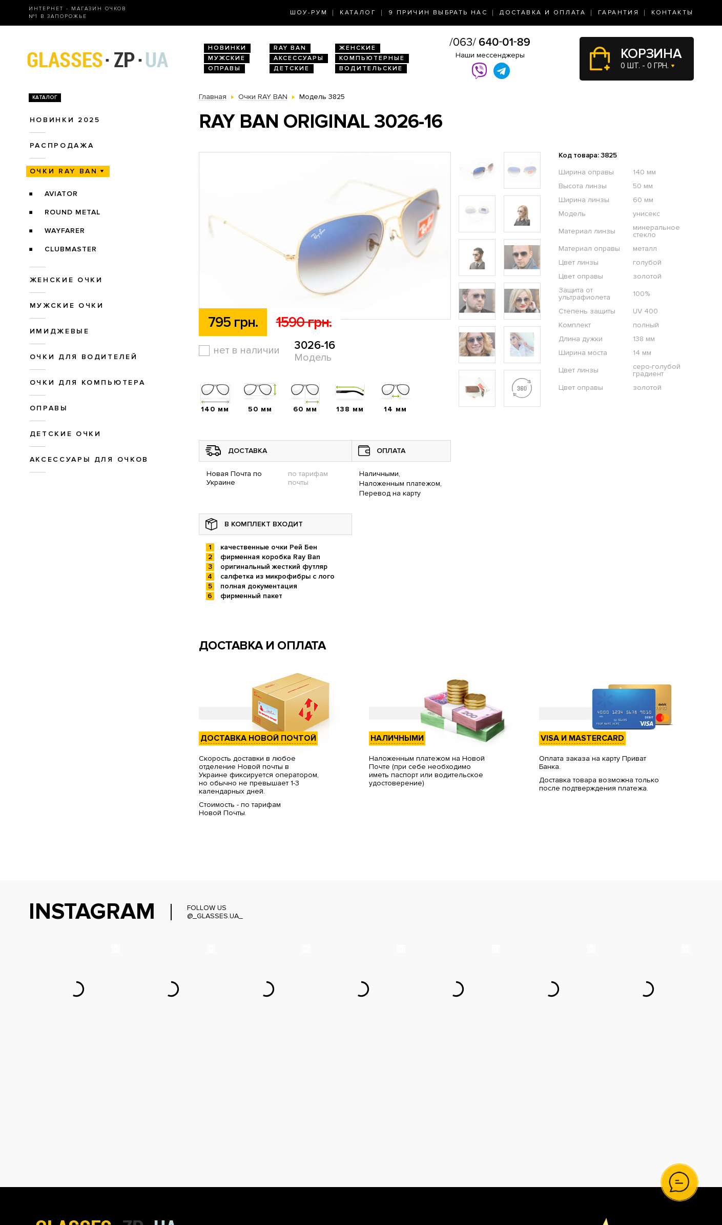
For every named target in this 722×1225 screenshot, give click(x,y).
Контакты (672, 12)
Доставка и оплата (543, 12)
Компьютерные (372, 58)
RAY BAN (290, 48)
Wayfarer (65, 230)
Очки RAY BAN (64, 171)
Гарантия (618, 12)
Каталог (358, 12)
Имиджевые (60, 331)
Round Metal (72, 212)
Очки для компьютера (88, 382)
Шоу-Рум (309, 12)
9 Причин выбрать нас (437, 12)
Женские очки (66, 279)
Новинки (227, 48)
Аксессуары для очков (89, 459)
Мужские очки (67, 305)
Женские (357, 48)
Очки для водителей (84, 356)
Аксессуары (299, 58)
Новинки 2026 (223, 1123)
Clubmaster (71, 249)
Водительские (371, 68)
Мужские (226, 58)
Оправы (224, 68)
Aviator (61, 193)
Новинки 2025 (65, 119)
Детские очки (65, 433)
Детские (292, 68)
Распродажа (62, 145)
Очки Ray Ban (222, 1134)
